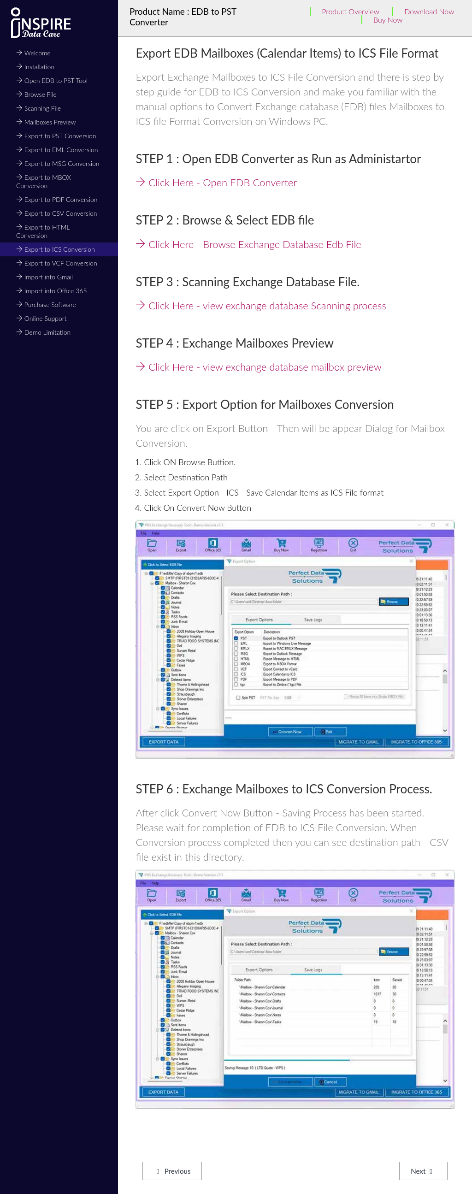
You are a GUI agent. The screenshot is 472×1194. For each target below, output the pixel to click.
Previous (173, 1171)
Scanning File (38, 108)
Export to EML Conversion (57, 150)
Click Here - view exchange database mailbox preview (258, 367)
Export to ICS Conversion (55, 249)
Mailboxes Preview (46, 122)
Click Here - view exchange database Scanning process (261, 305)
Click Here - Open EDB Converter (216, 182)
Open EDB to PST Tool (52, 80)
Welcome (33, 53)
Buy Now (388, 19)
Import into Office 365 (51, 291)
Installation (35, 67)
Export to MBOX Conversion (43, 181)
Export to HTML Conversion (43, 231)
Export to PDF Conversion (56, 199)
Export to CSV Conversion (56, 213)
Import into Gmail (44, 277)
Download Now (429, 11)
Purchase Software (46, 304)
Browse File (36, 94)
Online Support (41, 318)
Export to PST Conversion (56, 136)
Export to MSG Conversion (58, 163)
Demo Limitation (43, 332)
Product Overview (350, 11)
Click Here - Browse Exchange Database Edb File (248, 244)
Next (421, 1171)
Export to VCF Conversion (56, 263)
